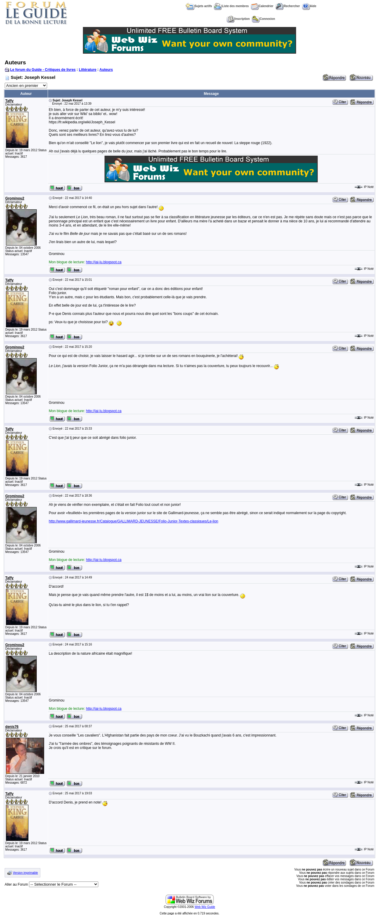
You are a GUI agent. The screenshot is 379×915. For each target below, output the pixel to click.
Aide (309, 6)
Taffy (9, 101)
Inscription (238, 18)
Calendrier (262, 6)
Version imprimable (25, 872)
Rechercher (287, 6)
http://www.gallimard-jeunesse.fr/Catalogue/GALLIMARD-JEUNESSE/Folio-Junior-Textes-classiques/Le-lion (133, 521)
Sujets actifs (198, 6)
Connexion (263, 18)
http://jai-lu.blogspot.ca (103, 262)
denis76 (12, 727)
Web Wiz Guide (205, 906)
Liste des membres (231, 6)
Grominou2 (14, 198)
